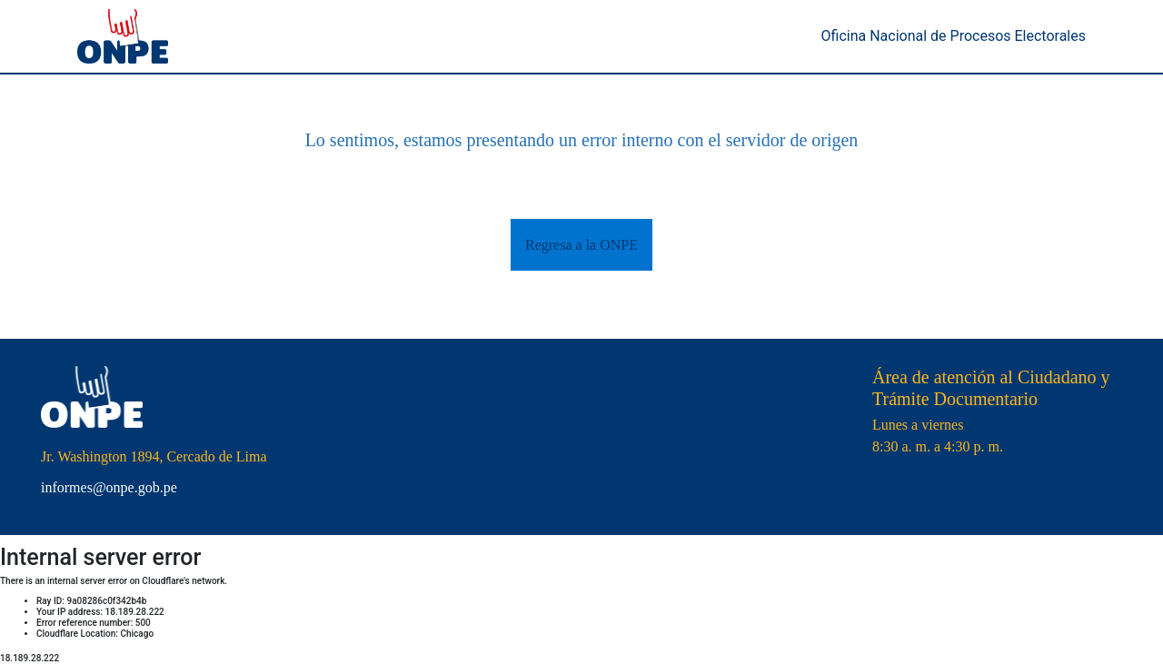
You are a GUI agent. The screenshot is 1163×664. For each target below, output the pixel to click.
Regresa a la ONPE (581, 245)
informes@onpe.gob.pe (109, 487)
